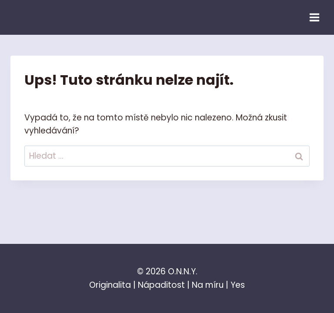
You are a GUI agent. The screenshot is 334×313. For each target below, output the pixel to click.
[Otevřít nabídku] (314, 17)
